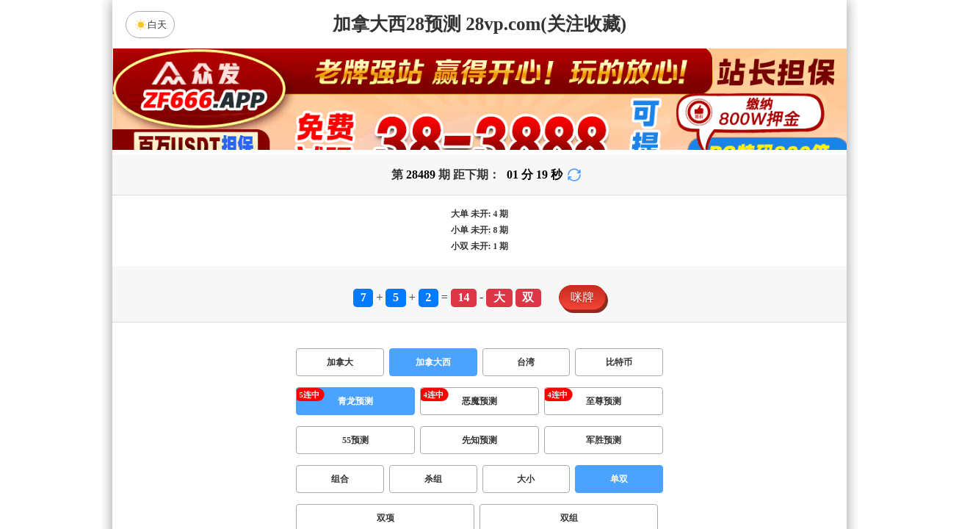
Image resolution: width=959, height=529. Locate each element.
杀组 (433, 479)
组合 (340, 479)
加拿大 (340, 362)
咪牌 (582, 297)
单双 (619, 479)
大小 (526, 479)
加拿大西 (433, 362)
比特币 (619, 362)
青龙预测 (355, 401)
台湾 (526, 362)
